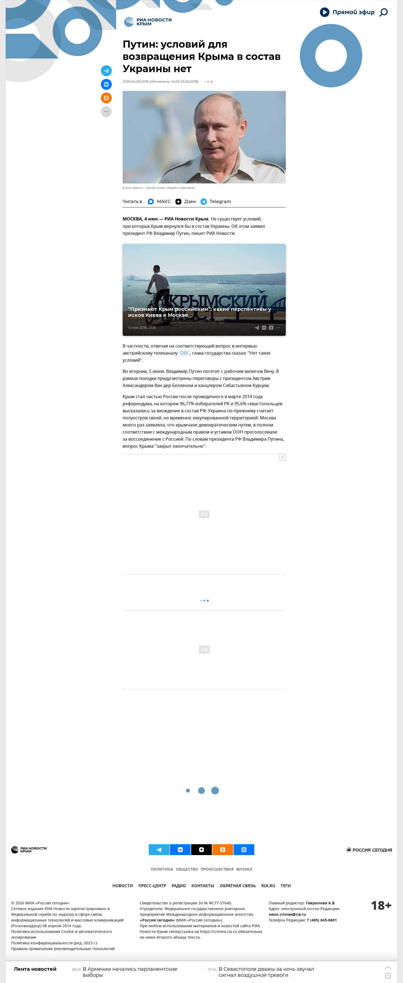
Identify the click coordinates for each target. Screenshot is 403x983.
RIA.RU (268, 886)
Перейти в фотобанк (181, 188)
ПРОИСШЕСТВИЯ (217, 870)
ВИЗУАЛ (244, 870)
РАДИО (179, 886)
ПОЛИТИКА (162, 870)
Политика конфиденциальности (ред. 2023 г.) (54, 943)
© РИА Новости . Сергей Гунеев (144, 188)
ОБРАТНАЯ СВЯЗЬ (238, 886)
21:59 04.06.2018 (135, 81)
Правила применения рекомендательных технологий (62, 949)
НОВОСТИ (122, 886)
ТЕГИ (286, 886)
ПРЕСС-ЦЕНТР (152, 886)
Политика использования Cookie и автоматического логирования (61, 935)
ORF (184, 353)
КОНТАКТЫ (202, 886)
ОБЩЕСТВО (187, 870)
